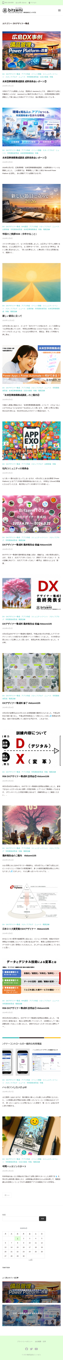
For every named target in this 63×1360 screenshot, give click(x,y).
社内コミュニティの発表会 (15, 468)
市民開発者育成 (32, 77)
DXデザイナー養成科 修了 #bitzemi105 (21, 703)
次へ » (7, 1195)
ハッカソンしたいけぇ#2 (14, 1087)
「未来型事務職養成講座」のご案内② (20, 395)
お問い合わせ (22, 2)
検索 (4, 1215)
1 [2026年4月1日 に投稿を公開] (17, 1238)
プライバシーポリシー (25, 1341)
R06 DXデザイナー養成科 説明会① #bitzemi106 (25, 1008)
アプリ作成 (26, 74)
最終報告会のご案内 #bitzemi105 (19, 855)
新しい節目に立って (12, 316)
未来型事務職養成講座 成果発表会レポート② (24, 81)
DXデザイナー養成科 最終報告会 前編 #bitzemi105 (27, 624)
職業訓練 (46, 229)
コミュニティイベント (39, 537)
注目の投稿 (44, 77)
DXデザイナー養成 (13, 74)
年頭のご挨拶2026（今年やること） (20, 234)
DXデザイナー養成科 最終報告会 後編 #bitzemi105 (27, 544)
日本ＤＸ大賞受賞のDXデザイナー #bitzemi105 (25, 929)
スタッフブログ (11, 77)
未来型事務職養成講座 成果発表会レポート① (24, 157)
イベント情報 (36, 74)
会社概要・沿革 (40, 1341)
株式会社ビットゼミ (34, 1355)
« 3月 (31, 1260)
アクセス (33, 2)
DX (3, 74)
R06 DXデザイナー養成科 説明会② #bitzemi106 (25, 776)
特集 (51, 77)
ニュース (22, 77)
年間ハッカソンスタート (14, 1166)
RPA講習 (25, 226)
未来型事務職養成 (27, 153)
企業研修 (5, 229)
